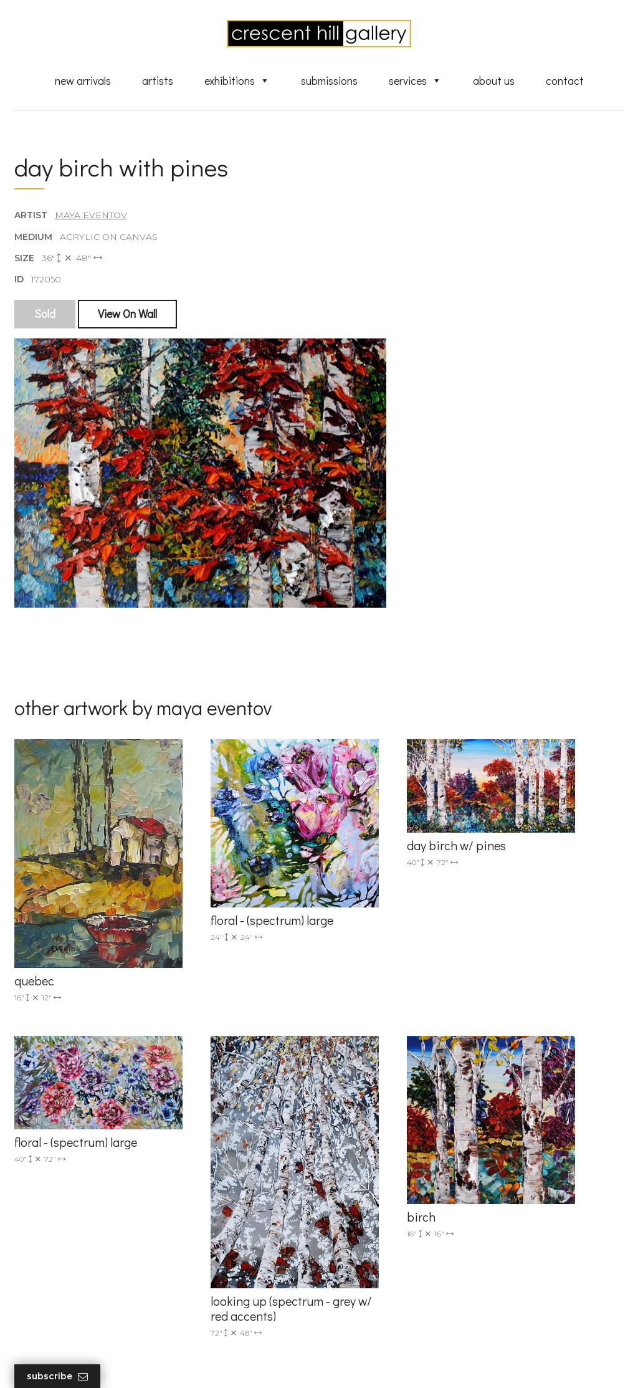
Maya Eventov (92, 223)
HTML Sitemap (367, 1326)
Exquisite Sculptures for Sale (396, 1207)
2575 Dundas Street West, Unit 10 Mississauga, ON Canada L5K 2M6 (230, 1238)
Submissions (329, 82)
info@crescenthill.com (223, 1188)
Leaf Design (387, 1362)
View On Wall (128, 322)
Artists (157, 82)
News (347, 1290)
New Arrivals (83, 82)
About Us (494, 82)
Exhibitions (237, 82)
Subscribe (58, 1376)
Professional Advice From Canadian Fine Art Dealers (390, 1249)
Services (415, 82)
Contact (565, 82)
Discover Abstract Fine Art (391, 1226)
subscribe (532, 1239)
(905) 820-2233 (207, 1171)
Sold (46, 322)
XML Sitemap (364, 1308)
